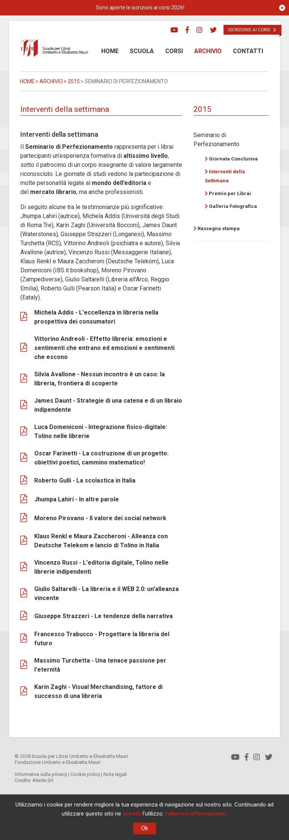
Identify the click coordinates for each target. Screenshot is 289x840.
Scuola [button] (142, 51)
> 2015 (71, 81)
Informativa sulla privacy (41, 774)
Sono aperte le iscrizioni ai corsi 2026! (140, 8)
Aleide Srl (42, 780)
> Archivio (48, 81)
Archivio (208, 51)
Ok (144, 828)
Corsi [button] (174, 51)
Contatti (248, 51)
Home (110, 51)
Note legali (115, 774)
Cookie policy (85, 774)
